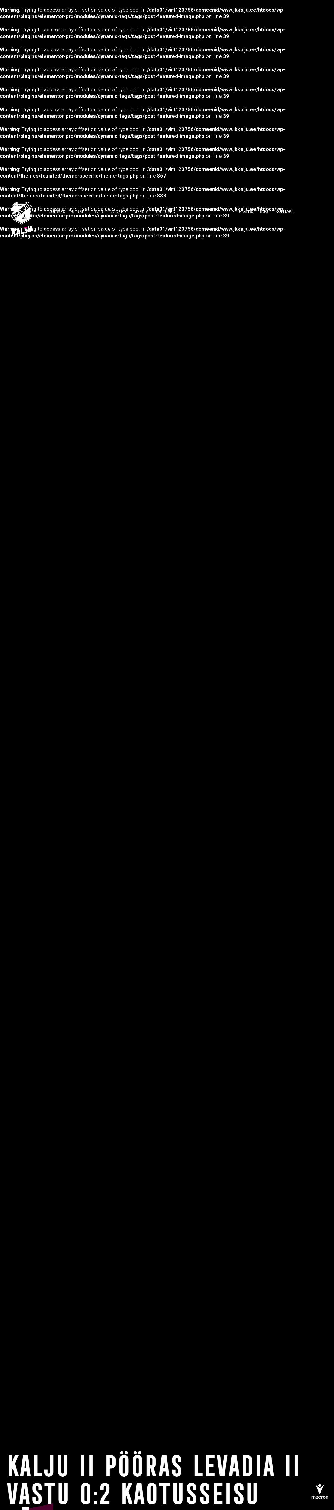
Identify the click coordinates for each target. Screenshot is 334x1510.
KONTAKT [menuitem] (285, 211)
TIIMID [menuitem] (97, 211)
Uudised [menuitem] (57, 211)
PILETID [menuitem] (246, 211)
